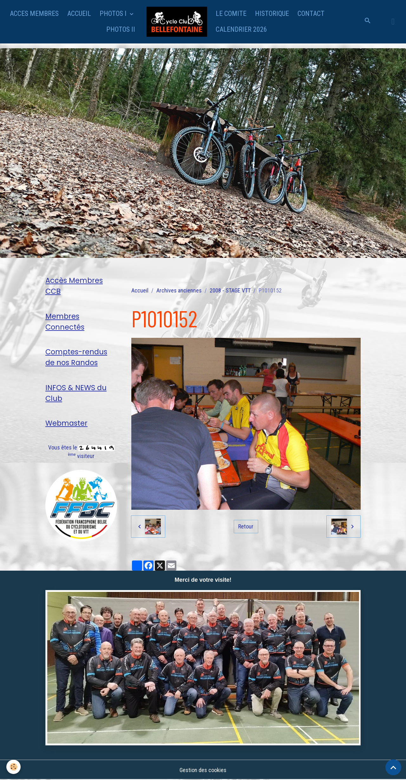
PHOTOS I (114, 13)
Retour (245, 526)
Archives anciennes (179, 290)
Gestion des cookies (203, 770)
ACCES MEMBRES (34, 13)
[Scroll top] (393, 767)
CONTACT (311, 13)
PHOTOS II (120, 29)
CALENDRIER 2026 (241, 29)
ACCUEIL (79, 13)
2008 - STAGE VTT (230, 290)
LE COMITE (231, 13)
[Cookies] (13, 767)
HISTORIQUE (272, 13)
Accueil (139, 290)
